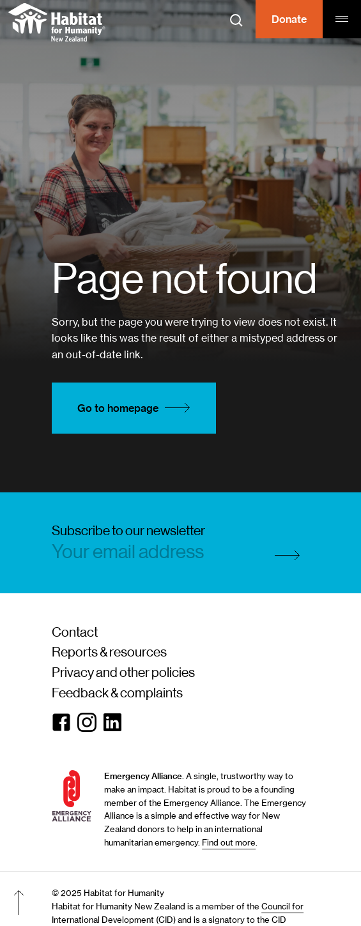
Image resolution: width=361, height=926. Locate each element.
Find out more (229, 842)
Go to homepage (137, 408)
